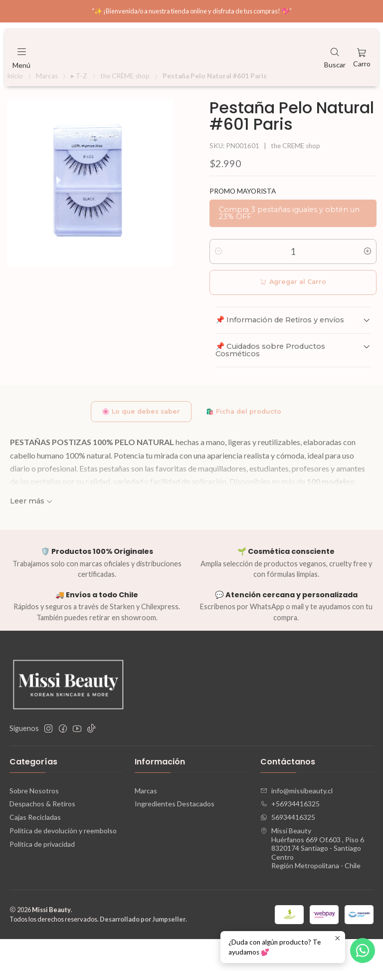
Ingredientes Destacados (174, 836)
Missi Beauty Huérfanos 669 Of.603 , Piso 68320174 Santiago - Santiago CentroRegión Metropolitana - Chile (312, 880)
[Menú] (21, 57)
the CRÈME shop (125, 106)
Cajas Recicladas (35, 849)
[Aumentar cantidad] (367, 281)
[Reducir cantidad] (218, 281)
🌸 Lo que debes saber (137, 442)
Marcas (47, 106)
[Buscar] (335, 57)
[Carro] (362, 57)
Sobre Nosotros (34, 822)
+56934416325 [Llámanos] (290, 836)
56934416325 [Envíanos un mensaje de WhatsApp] (287, 849)
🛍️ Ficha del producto (247, 442)
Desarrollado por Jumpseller (143, 951)
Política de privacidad (42, 876)
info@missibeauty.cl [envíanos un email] (296, 822)
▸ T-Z (79, 106)
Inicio (15, 106)
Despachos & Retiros (42, 836)
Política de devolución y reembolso (63, 863)
